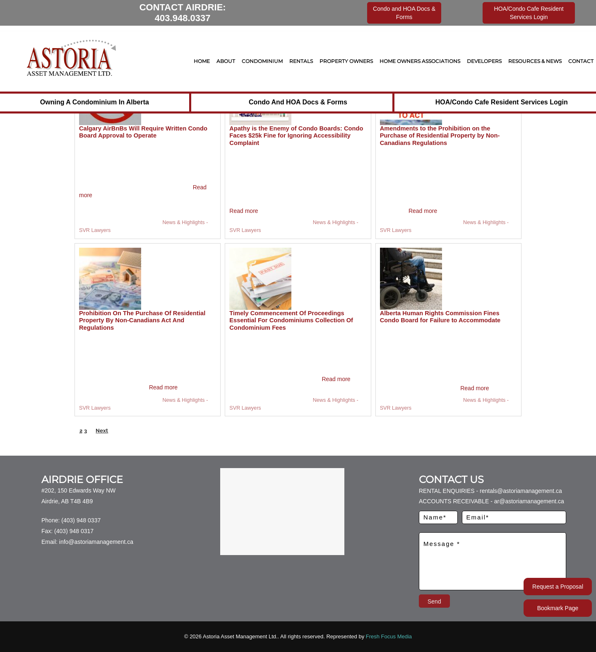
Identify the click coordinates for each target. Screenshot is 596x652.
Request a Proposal (557, 586)
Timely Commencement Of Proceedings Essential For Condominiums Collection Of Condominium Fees (291, 320)
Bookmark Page (558, 608)
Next (102, 430)
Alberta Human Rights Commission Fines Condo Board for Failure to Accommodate (440, 317)
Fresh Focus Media (389, 636)
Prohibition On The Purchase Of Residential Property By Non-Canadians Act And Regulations (142, 320)
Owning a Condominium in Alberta (94, 102)
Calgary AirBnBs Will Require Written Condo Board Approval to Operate (143, 132)
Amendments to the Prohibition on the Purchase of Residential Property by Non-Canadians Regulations (440, 135)
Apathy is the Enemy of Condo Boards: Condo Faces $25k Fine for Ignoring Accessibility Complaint (296, 135)
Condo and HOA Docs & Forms (298, 102)
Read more (243, 211)
